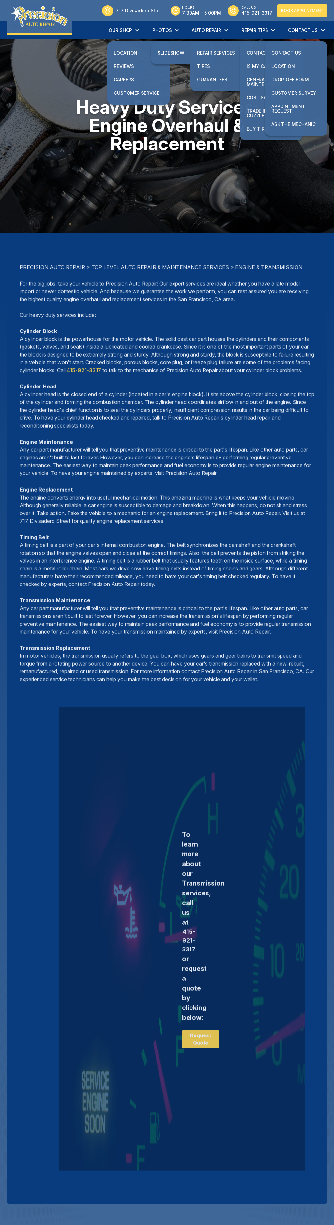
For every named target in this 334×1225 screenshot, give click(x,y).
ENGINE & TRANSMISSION (268, 292)
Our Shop (120, 30)
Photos (162, 30)
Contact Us (303, 30)
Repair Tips (254, 30)
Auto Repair (206, 30)
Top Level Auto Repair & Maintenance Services (160, 292)
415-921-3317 (84, 394)
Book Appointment (302, 10)
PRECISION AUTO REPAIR (52, 292)
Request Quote (200, 1063)
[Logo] (39, 17)
